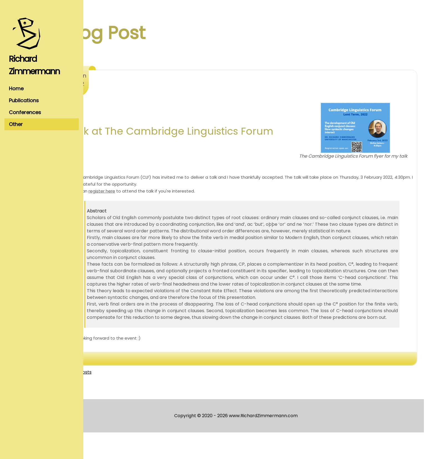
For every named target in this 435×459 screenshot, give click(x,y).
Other (16, 124)
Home (16, 88)
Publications (24, 100)
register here (136, 198)
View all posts (111, 399)
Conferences (25, 112)
